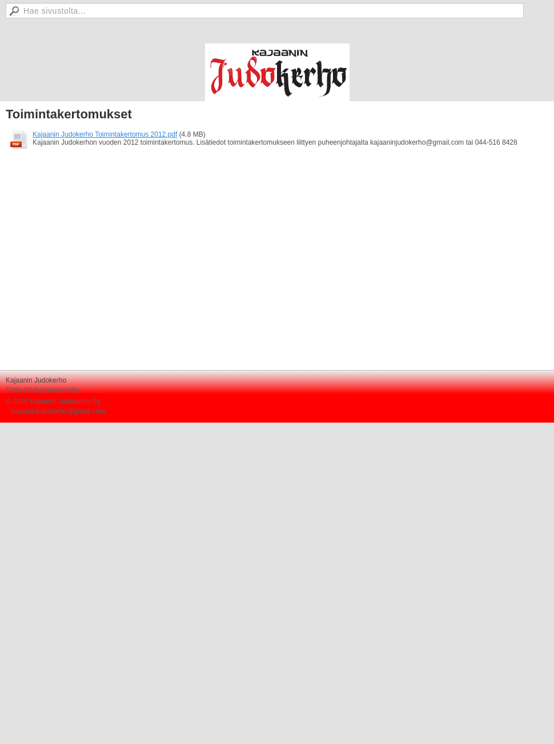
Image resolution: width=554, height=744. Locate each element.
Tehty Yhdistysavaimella (42, 390)
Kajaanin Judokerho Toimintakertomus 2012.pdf (105, 134)
